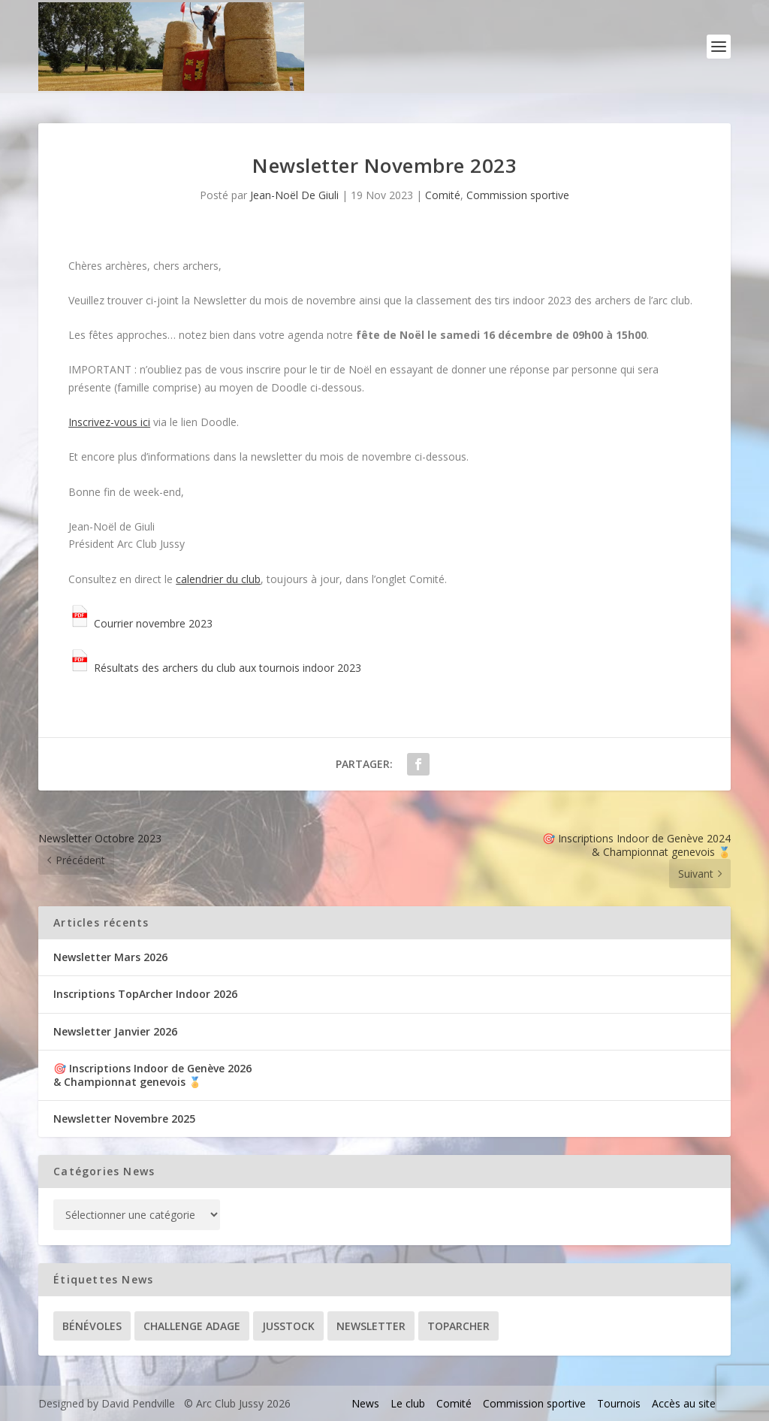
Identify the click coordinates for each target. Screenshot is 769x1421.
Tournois (619, 1403)
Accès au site (684, 1403)
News (365, 1403)
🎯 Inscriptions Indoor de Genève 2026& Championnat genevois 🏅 (152, 1075)
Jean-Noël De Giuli (294, 195)
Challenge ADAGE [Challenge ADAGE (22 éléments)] (191, 1326)
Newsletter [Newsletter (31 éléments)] (371, 1326)
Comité (442, 195)
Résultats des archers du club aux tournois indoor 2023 (214, 668)
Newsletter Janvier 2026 (115, 1031)
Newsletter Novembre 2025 (124, 1118)
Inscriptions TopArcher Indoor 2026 (145, 994)
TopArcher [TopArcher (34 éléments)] (458, 1326)
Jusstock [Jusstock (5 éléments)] (288, 1326)
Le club (408, 1403)
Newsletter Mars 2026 (110, 957)
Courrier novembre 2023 (140, 623)
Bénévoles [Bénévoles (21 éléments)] (92, 1326)
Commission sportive (517, 195)
